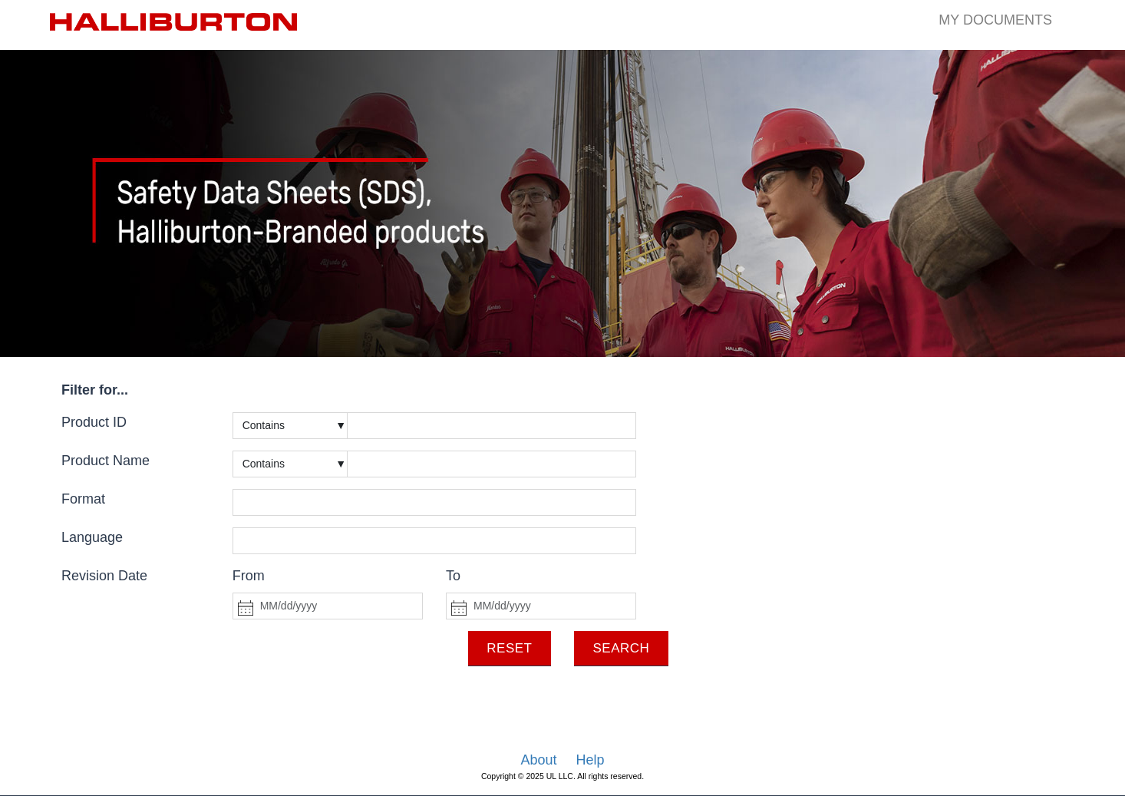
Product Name (105, 460)
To (453, 575)
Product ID (94, 422)
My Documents (995, 20)
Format (83, 499)
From (249, 575)
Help (590, 760)
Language (92, 537)
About (538, 760)
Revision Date (104, 575)
